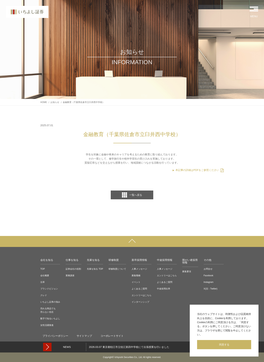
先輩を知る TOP (95, 269)
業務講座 (70, 275)
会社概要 (44, 275)
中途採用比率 (163, 288)
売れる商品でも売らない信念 (48, 310)
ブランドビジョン (49, 288)
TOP (42, 269)
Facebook (208, 275)
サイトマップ (84, 335)
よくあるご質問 (139, 288)
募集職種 (136, 275)
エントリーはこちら (141, 295)
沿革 (42, 282)
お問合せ (208, 269)
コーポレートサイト (112, 335)
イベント (136, 282)
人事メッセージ (139, 269)
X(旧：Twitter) (210, 288)
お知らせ (54, 102)
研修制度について (117, 269)
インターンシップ (140, 302)
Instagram (208, 282)
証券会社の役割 (73, 269)
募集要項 (186, 271)
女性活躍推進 (47, 325)
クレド (43, 295)
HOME (43, 102)
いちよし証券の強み (50, 302)
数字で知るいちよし (50, 318)
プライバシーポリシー (55, 335)
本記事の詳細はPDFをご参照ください (199, 170)
